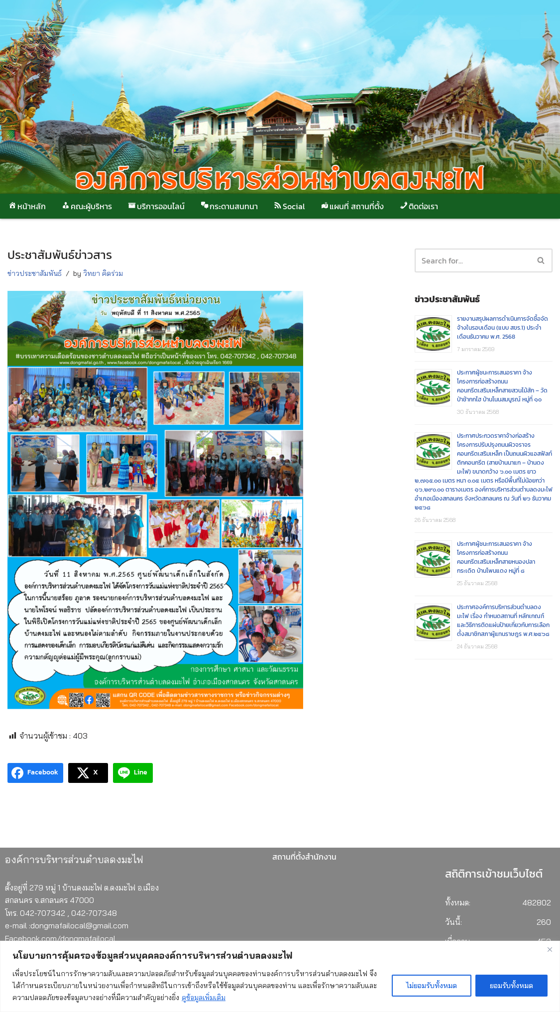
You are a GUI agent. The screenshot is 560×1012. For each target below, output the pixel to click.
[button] (541, 260)
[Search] (541, 260)
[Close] (550, 949)
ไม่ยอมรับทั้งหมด (431, 985)
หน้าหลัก (26, 206)
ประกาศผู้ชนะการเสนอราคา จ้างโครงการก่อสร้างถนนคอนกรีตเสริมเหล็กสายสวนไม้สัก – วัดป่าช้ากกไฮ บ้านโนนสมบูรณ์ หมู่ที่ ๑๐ (502, 386)
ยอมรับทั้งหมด (511, 985)
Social (289, 206)
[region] (280, 976)
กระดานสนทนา (229, 206)
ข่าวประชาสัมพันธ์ (34, 273)
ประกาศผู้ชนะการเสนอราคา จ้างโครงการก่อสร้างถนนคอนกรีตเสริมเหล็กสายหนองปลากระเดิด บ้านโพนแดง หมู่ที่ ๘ (496, 557)
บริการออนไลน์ (156, 206)
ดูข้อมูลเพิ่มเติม (203, 997)
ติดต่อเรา (418, 206)
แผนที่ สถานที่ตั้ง (352, 206)
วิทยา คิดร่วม (103, 273)
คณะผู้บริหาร (86, 206)
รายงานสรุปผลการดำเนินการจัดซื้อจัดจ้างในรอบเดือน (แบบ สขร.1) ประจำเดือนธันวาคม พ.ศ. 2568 (502, 327)
